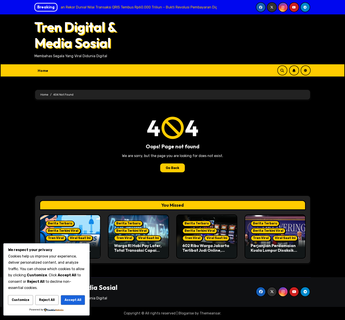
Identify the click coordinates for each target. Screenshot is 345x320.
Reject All (47, 300)
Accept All (73, 300)
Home (43, 70)
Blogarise (186, 313)
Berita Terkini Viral (63, 231)
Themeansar (210, 313)
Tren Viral (56, 238)
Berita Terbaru (60, 223)
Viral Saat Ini (80, 238)
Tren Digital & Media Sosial (75, 34)
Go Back (172, 168)
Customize (20, 300)
